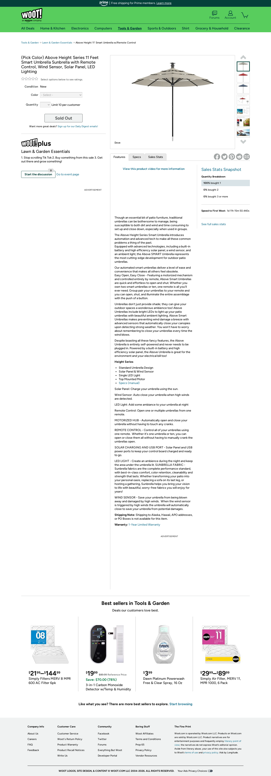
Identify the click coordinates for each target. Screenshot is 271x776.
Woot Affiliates (144, 733)
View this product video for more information (154, 169)
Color (34, 95)
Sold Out (63, 118)
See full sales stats (213, 224)
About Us (33, 733)
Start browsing (180, 704)
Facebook (103, 733)
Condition (31, 86)
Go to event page (67, 174)
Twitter (102, 739)
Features (119, 157)
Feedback (33, 750)
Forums (214, 15)
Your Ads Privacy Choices (192, 770)
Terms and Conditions (148, 739)
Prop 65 (140, 744)
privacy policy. (211, 752)
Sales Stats (155, 157)
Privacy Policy (143, 750)
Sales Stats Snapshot (221, 169)
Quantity (32, 104)
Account (230, 15)
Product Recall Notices (70, 750)
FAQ (30, 744)
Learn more (163, 3)
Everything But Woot (110, 750)
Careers (32, 739)
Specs (137, 157)
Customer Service (67, 733)
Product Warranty (67, 744)
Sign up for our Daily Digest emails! (78, 126)
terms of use (191, 752)
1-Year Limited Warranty (144, 524)
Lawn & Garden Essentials (57, 42)
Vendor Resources (146, 755)
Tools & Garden (30, 42)
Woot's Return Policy (69, 739)
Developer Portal (107, 755)
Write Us (62, 755)
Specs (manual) (129, 383)
